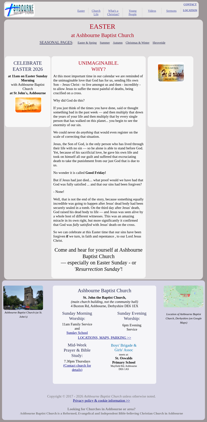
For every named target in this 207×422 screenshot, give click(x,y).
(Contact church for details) (77, 368)
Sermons (171, 10)
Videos (152, 10)
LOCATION (190, 10)
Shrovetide (159, 42)
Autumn (117, 42)
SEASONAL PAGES (56, 42)
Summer (105, 42)
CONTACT (190, 4)
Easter (81, 10)
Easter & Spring (87, 42)
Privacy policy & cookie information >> (101, 400)
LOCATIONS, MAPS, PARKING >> (104, 338)
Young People (133, 12)
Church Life (96, 12)
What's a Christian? (113, 12)
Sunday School (77, 333)
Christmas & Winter (138, 42)
